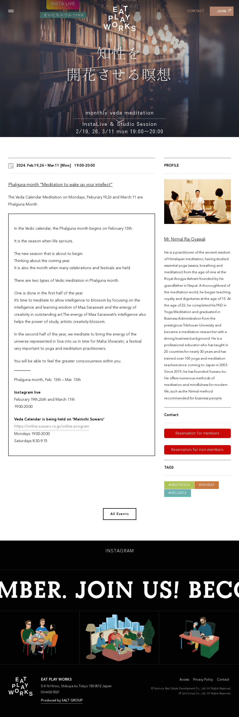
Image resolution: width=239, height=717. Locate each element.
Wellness (178, 493)
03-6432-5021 (50, 693)
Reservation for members (197, 433)
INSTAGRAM (119, 552)
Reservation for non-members (197, 450)
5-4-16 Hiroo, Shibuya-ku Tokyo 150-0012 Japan (76, 687)
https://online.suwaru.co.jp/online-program (51, 426)
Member (207, 485)
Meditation (180, 485)
